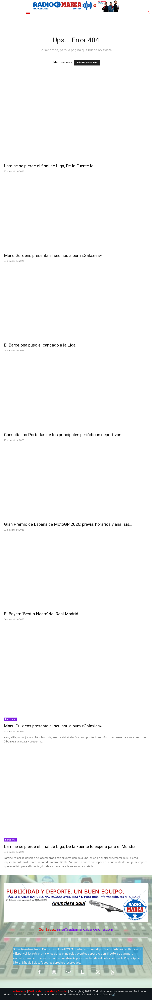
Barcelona (10, 719)
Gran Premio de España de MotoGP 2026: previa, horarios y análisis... (68, 524)
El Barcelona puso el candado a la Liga (40, 345)
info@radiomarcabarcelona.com (85, 929)
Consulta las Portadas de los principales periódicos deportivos (62, 434)
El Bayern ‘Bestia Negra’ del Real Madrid (41, 613)
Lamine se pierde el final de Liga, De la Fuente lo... (50, 166)
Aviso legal (20, 991)
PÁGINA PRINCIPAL (87, 62)
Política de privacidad (41, 991)
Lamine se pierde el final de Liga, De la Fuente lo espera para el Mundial (70, 846)
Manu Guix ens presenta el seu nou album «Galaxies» (53, 255)
